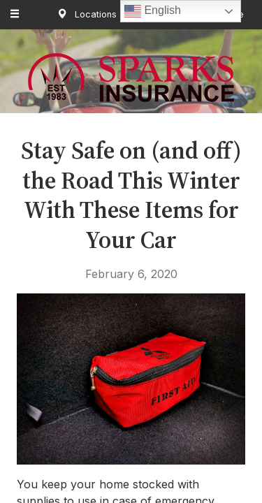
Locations (84, 14)
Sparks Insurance (131, 77)
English (152, 11)
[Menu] (15, 14)
